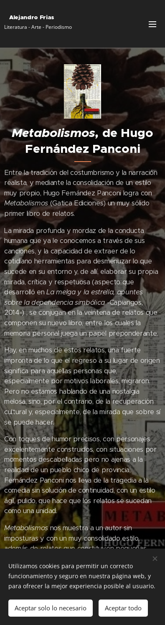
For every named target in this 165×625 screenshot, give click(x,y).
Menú (152, 24)
